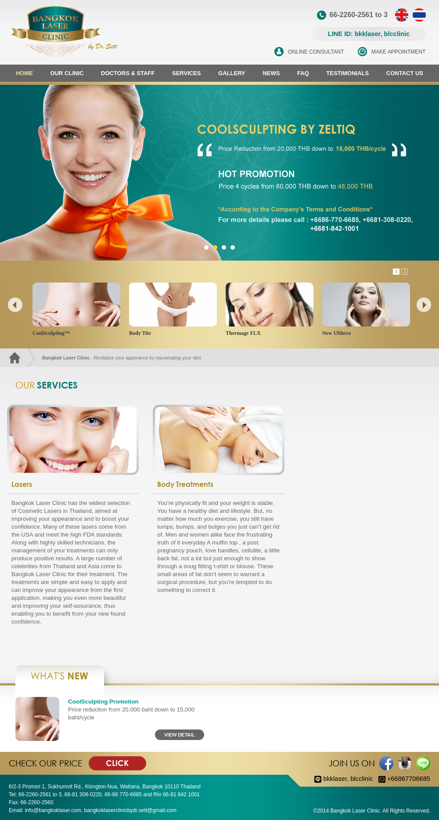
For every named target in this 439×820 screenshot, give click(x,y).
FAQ (303, 73)
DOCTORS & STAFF (128, 73)
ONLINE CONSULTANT (316, 52)
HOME (24, 73)
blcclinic (361, 778)
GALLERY (231, 73)
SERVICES (186, 73)
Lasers (21, 484)
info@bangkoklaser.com (53, 810)
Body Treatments (185, 484)
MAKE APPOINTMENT (398, 52)
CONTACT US (404, 73)
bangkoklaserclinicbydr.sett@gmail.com (130, 810)
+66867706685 (404, 778)
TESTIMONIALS (347, 73)
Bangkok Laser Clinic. (356, 811)
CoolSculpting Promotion (103, 701)
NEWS (271, 73)
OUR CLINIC (67, 73)
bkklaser (335, 778)
